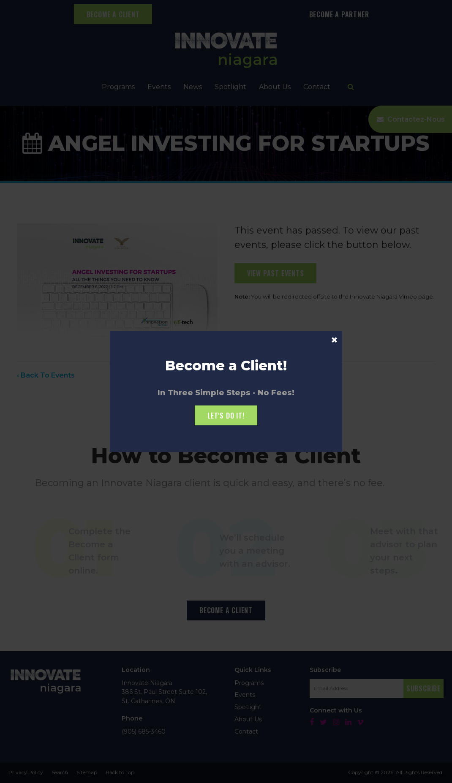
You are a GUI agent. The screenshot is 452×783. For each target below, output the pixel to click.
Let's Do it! (226, 416)
